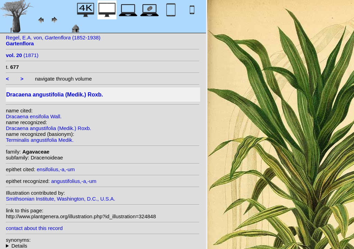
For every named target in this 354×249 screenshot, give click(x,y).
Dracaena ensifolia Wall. (34, 116)
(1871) (22, 55)
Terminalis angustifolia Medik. (40, 140)
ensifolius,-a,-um (56, 169)
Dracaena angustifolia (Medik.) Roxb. (48, 128)
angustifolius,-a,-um (73, 181)
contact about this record (34, 228)
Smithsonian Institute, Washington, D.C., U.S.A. (60, 199)
